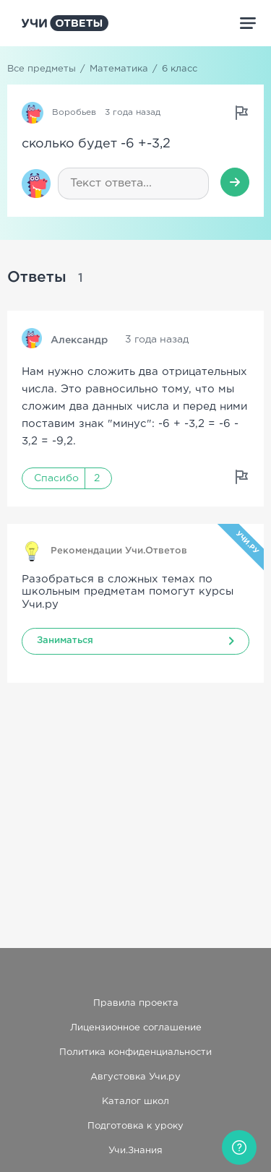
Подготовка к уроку (135, 1126)
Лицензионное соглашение (136, 1028)
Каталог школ (135, 1102)
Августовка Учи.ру (135, 1077)
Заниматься (65, 640)
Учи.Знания (135, 1151)
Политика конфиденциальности (135, 1052)
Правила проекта (135, 1003)
